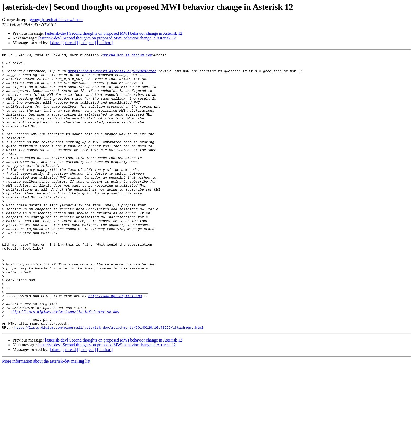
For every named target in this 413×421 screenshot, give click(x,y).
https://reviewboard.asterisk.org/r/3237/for (112, 74)
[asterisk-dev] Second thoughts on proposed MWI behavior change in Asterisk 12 (114, 33)
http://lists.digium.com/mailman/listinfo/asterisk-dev (64, 363)
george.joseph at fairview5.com (56, 19)
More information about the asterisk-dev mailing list (46, 416)
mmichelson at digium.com (127, 55)
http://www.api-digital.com (115, 344)
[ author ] (105, 43)
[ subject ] (87, 43)
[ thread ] (70, 43)
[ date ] (56, 43)
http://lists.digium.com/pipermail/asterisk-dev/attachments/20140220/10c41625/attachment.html (109, 382)
